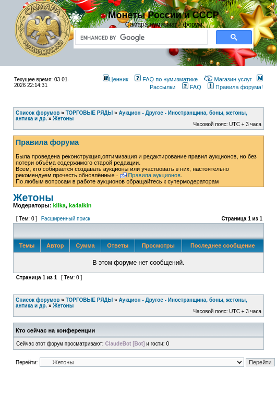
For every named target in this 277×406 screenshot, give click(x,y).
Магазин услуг (227, 79)
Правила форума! (235, 87)
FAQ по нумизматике (166, 79)
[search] (139, 37)
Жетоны (33, 197)
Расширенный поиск (65, 219)
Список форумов (38, 300)
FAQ (191, 87)
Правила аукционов (154, 175)
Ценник (115, 79)
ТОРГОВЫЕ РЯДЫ (89, 300)
